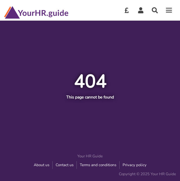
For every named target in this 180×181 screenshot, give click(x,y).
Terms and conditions (98, 164)
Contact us (65, 164)
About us (41, 164)
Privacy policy (135, 164)
